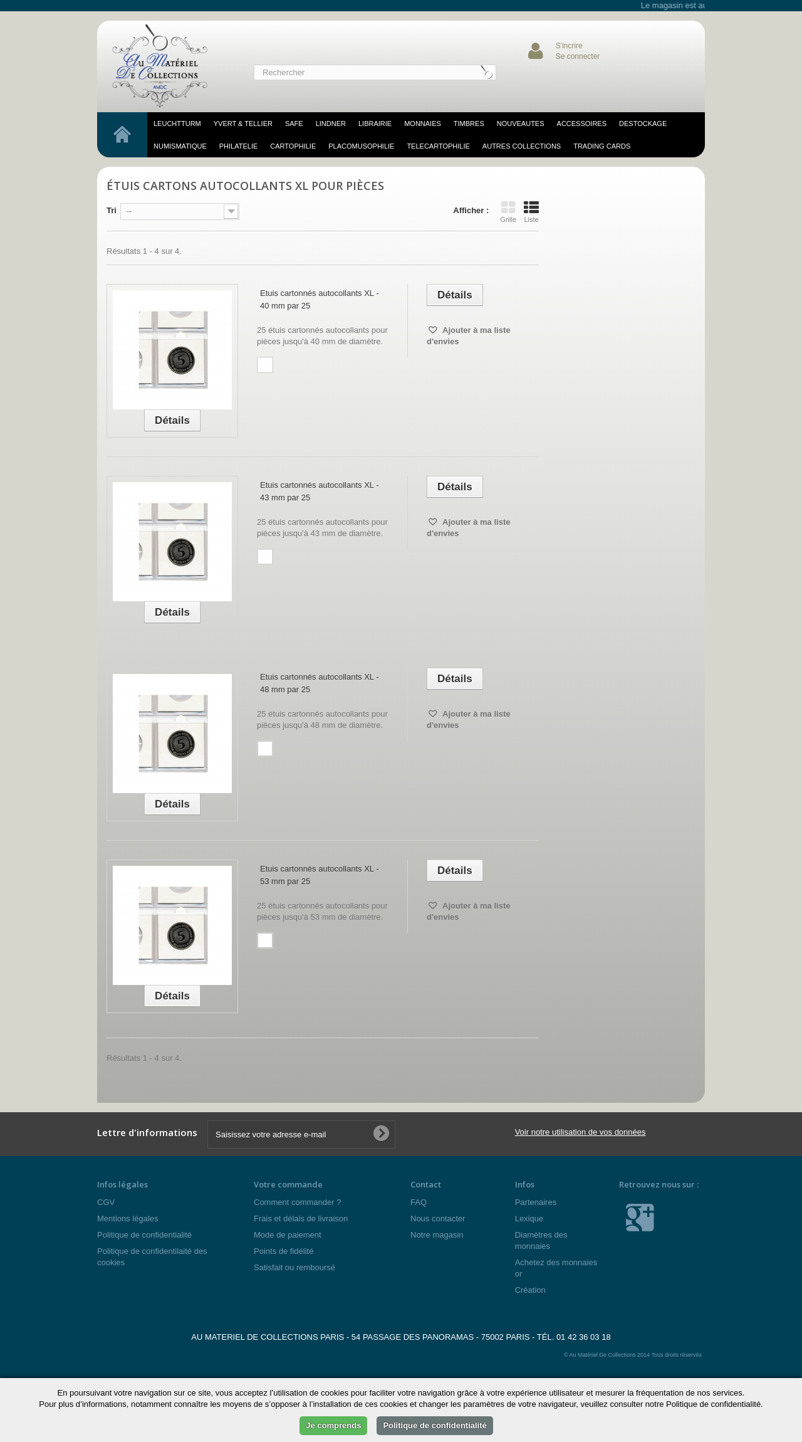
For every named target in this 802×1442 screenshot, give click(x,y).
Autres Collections (521, 146)
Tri (112, 210)
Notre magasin (437, 1234)
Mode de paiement (287, 1234)
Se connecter (578, 56)
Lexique (529, 1218)
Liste (531, 212)
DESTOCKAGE (643, 123)
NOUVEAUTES (520, 123)
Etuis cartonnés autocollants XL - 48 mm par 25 (319, 683)
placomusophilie (361, 146)
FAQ (418, 1202)
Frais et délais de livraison (301, 1218)
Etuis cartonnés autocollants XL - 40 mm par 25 (319, 299)
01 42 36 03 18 (583, 1337)
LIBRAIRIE (375, 123)
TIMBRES (469, 123)
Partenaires (535, 1202)
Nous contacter (437, 1218)
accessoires (582, 123)
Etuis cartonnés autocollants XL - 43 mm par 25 (319, 491)
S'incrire (569, 45)
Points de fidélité (283, 1251)
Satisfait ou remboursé (294, 1267)
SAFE (294, 123)
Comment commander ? (297, 1202)
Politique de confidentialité (144, 1234)
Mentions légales (128, 1218)
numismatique (180, 146)
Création (530, 1290)
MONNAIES (422, 123)
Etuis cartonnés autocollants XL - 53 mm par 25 (319, 875)
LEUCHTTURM (177, 123)
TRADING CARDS (601, 146)
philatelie (238, 146)
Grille (508, 212)
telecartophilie (438, 146)
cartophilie (293, 146)
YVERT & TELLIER (243, 123)
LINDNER (331, 123)
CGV (106, 1202)
